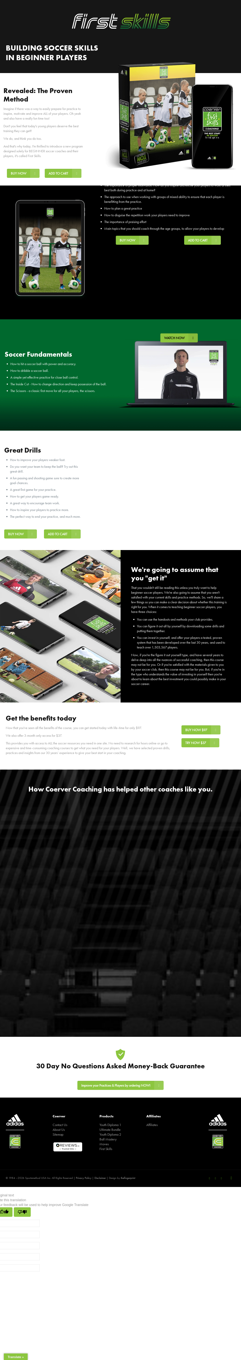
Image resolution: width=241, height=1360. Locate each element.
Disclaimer (100, 1178)
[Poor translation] (22, 1212)
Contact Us (60, 1125)
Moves (104, 1144)
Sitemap (58, 1134)
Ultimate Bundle (110, 1129)
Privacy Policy (83, 1178)
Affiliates (152, 1125)
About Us (59, 1129)
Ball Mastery (108, 1139)
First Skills (105, 1149)
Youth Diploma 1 (110, 1125)
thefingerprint (128, 1178)
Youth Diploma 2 (110, 1134)
